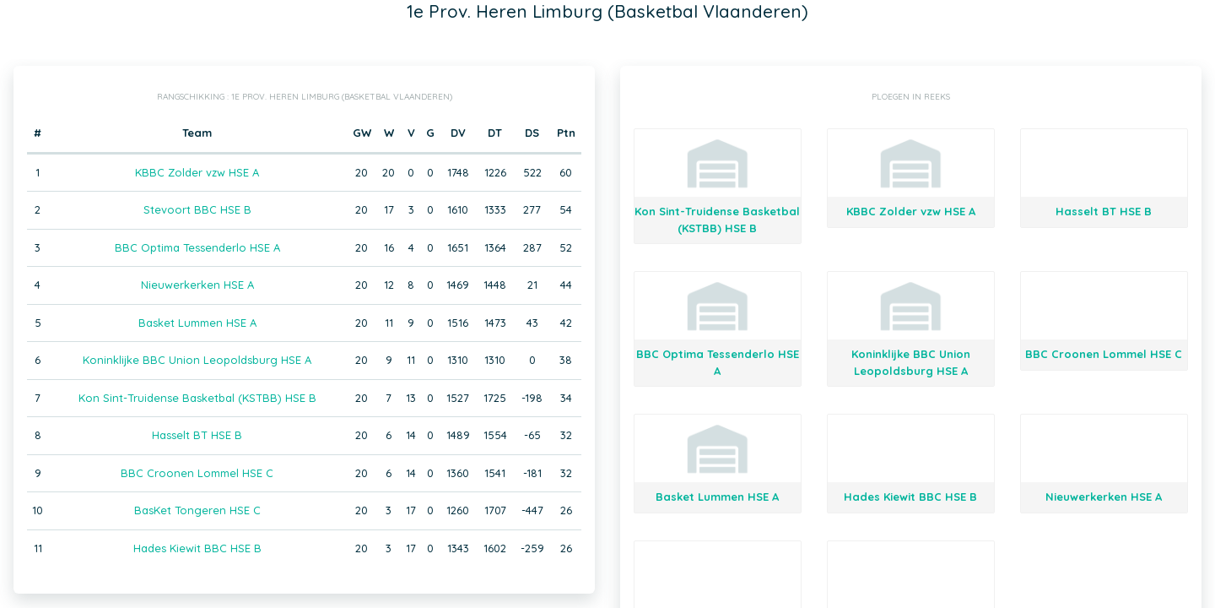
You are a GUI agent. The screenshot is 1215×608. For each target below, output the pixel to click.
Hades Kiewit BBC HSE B (197, 548)
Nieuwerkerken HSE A (197, 284)
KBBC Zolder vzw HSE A (197, 172)
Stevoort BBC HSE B (197, 209)
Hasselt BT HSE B (197, 435)
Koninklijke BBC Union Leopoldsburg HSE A (197, 359)
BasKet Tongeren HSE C (197, 510)
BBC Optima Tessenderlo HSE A (197, 247)
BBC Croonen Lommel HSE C (197, 473)
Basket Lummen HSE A (197, 322)
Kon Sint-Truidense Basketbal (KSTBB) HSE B (197, 397)
